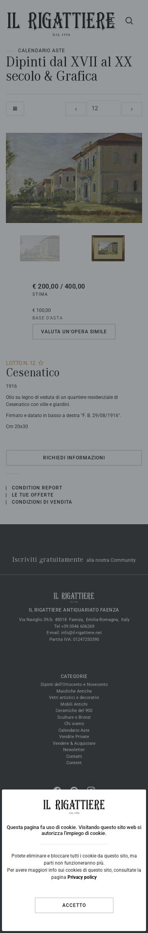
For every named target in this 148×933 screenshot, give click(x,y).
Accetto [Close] (74, 905)
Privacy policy (82, 877)
